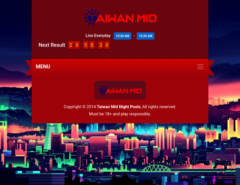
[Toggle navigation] (120, 67)
